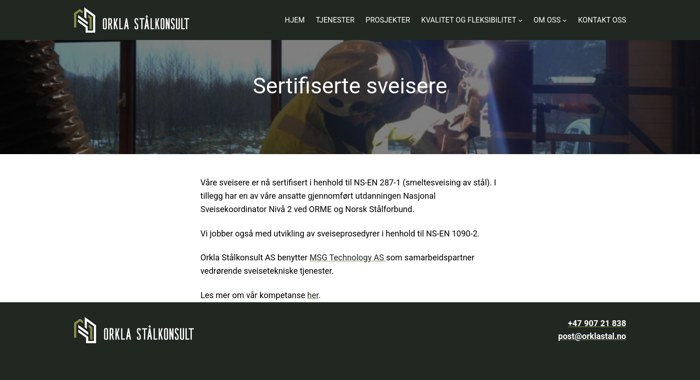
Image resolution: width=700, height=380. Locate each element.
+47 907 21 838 (597, 323)
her (312, 295)
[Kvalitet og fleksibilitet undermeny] (520, 20)
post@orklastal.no (592, 336)
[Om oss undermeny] (564, 20)
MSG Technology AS (348, 257)
